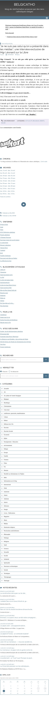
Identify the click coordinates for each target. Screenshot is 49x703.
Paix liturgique (4, 306)
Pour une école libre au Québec (8, 258)
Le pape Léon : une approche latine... (13, 626)
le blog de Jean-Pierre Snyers (8, 285)
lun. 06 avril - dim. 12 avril (7, 173)
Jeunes (6, 495)
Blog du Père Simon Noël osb (8, 290)
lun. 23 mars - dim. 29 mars (7, 178)
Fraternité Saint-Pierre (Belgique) (9, 336)
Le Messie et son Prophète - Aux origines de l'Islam (14, 339)
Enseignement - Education (11, 442)
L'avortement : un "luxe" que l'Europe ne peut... (16, 658)
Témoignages (7, 577)
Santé (5, 545)
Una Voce (2, 344)
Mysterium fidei (4, 334)
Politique (6, 538)
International (7, 484)
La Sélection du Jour (5, 261)
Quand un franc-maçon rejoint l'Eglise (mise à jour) (22, 36)
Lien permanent (8, 121)
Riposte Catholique (5, 245)
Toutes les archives (5, 196)
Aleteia (2, 300)
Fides (1, 229)
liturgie (6, 509)
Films (5, 463)
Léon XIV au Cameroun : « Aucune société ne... (16, 642)
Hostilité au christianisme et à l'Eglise (14, 474)
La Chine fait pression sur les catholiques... (15, 666)
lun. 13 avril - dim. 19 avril (7, 170)
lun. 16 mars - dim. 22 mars (7, 181)
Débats (42, 121)
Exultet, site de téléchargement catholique (11, 331)
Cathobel (2, 250)
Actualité (28, 121)
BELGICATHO (24, 4)
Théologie (6, 580)
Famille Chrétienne (5, 255)
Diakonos (2, 295)
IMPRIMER (9, 54)
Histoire (6, 470)
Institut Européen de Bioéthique (8, 320)
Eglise (3, 123)
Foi (5, 466)
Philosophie (7, 534)
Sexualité (6, 552)
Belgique (36, 121)
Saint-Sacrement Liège (6, 274)
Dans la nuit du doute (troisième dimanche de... (16, 609)
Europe (6, 452)
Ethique (6, 449)
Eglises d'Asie (4, 224)
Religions (6, 541)
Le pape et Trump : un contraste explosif (14, 634)
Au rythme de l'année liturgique (12, 395)
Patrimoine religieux (9, 527)
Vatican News (4, 247)
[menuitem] (24, 27)
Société (6, 555)
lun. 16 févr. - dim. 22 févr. (7, 191)
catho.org (2, 269)
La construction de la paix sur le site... (13, 593)
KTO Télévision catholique (7, 232)
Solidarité (6, 559)
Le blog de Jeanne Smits (6, 280)
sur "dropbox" (31, 114)
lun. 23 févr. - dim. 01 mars (7, 188)
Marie (5, 520)
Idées (5, 477)
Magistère (6, 516)
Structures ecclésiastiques (11, 566)
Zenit (1, 227)
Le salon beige (4, 242)
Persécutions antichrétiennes (11, 530)
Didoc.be (2, 298)
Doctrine (6, 427)
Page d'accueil (9, 33)
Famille (6, 456)
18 (45, 688)
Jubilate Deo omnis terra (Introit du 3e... (13, 601)
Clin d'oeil (6, 410)
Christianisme (7, 406)
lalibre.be (10, 62)
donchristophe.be (4, 282)
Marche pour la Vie (5, 322)
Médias (6, 523)
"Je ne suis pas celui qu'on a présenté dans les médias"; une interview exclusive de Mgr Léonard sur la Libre (24, 49)
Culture (6, 417)
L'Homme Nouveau (5, 237)
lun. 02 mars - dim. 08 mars (7, 186)
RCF (1, 253)
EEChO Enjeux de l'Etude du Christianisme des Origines (15, 341)
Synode (6, 570)
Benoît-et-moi (4, 293)
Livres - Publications (9, 513)
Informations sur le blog (10, 481)
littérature (6, 506)
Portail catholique (5, 235)
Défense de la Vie (8, 424)
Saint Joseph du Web (5, 287)
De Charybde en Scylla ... (7, 303)
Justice (6, 502)
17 (38, 688)
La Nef (2, 277)
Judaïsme (6, 499)
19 (4, 691)
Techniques (7, 573)
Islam (5, 488)
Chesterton (3, 272)
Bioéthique (7, 402)
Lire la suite (44, 161)
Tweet (2, 54)
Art (5, 392)
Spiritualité (7, 563)
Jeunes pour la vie (5, 317)
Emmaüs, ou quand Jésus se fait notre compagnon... (18, 617)
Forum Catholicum (5, 347)
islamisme (6, 491)
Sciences (6, 548)
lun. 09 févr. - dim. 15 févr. (7, 193)
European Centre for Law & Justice (9, 240)
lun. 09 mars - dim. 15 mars (7, 183)
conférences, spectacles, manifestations (14, 413)
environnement (8, 445)
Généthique (3, 314)
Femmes (6, 459)
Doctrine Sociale (8, 431)
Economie (6, 434)
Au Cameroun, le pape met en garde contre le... (16, 650)
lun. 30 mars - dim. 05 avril (7, 175)
